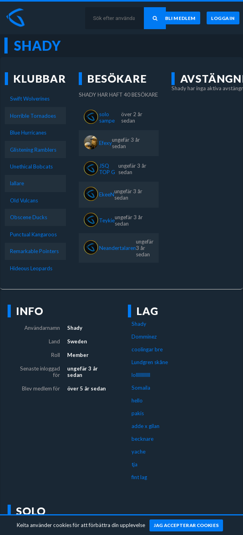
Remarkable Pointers (34, 251)
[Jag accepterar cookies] (186, 525)
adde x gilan (145, 426)
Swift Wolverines (30, 98)
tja (134, 464)
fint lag (139, 477)
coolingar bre (147, 349)
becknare (142, 439)
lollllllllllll (140, 375)
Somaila (140, 387)
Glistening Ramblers (33, 150)
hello (137, 400)
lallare (17, 183)
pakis (137, 413)
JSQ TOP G (107, 168)
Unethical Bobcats (31, 166)
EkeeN (106, 194)
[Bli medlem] (180, 18)
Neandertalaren (117, 248)
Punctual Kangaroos (33, 234)
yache (138, 451)
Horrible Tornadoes (33, 116)
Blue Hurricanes (28, 132)
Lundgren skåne (149, 362)
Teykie (107, 220)
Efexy (105, 143)
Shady (138, 324)
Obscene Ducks (28, 217)
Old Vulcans (24, 200)
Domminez (144, 336)
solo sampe (107, 117)
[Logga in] (223, 18)
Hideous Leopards (31, 268)
